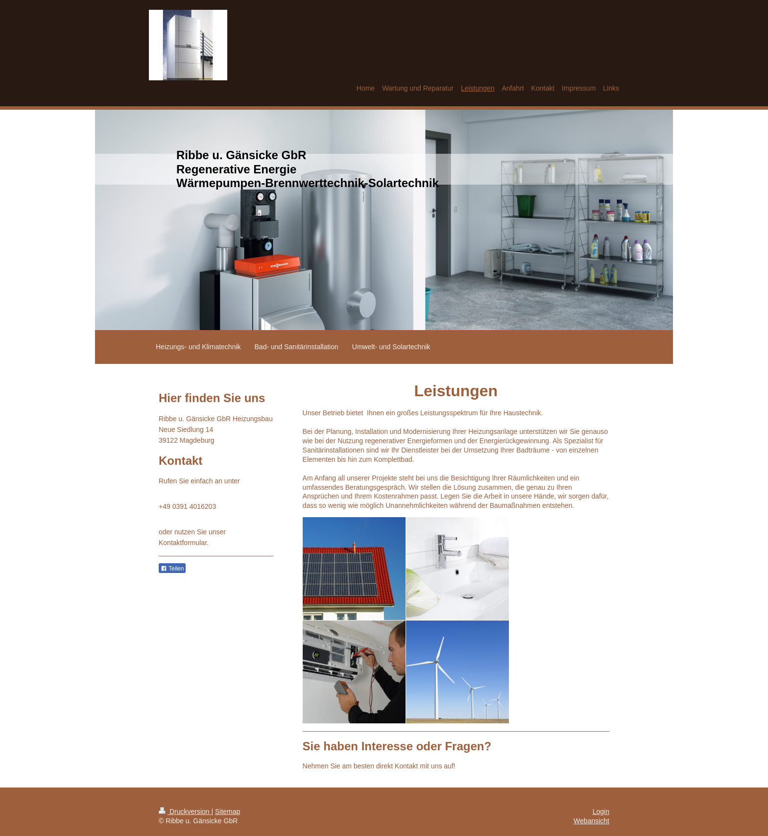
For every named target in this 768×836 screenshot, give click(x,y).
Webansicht (591, 821)
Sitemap (227, 811)
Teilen (172, 568)
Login (601, 811)
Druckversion (185, 811)
